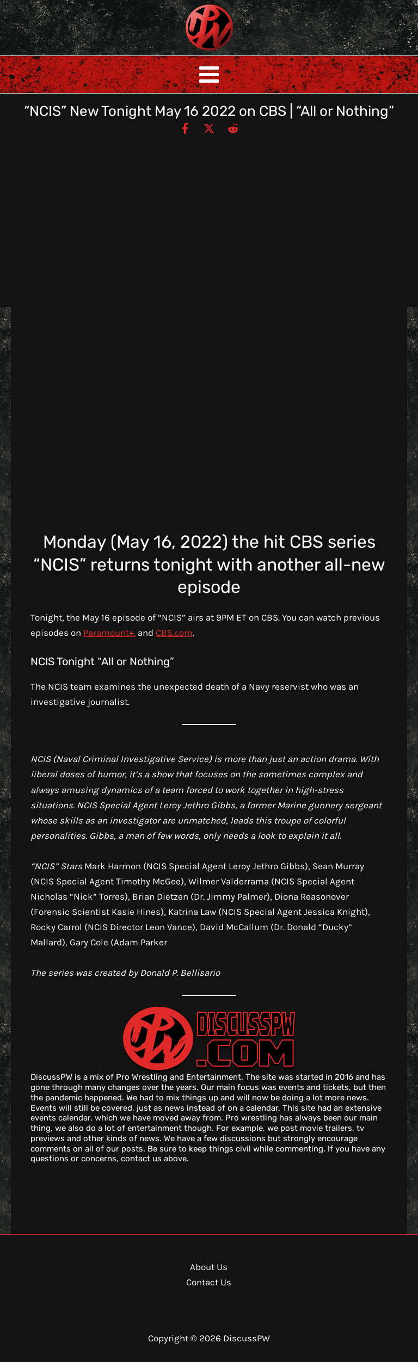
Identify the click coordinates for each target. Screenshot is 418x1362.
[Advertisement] (209, 216)
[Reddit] (233, 128)
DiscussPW (188, 51)
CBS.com (174, 632)
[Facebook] (185, 128)
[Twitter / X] (209, 128)
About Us (209, 1266)
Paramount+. (109, 632)
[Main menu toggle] (209, 74)
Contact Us (208, 1282)
